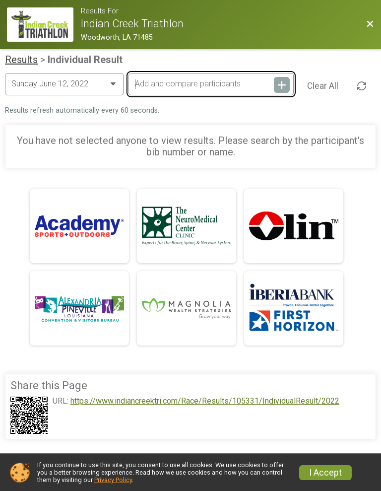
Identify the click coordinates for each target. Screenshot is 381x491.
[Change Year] (64, 84)
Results (21, 60)
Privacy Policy (113, 480)
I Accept (325, 473)
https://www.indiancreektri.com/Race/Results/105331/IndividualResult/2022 (204, 401)
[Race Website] (44, 24)
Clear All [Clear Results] (322, 86)
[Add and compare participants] (210, 84)
